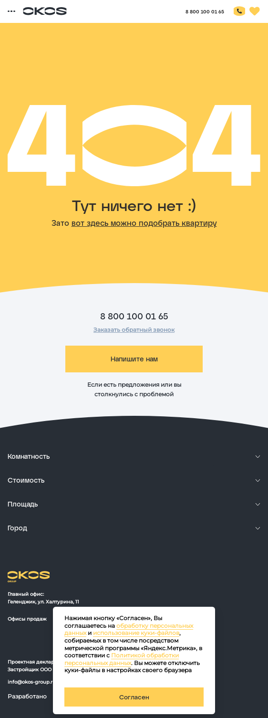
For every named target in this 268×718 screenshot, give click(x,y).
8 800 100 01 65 (134, 316)
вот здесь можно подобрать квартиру (144, 222)
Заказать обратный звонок (134, 329)
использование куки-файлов (136, 632)
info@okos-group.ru (32, 682)
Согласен (134, 697)
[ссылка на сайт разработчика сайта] (30, 703)
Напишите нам (134, 359)
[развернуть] (134, 456)
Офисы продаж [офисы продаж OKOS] (27, 619)
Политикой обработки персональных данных (121, 659)
